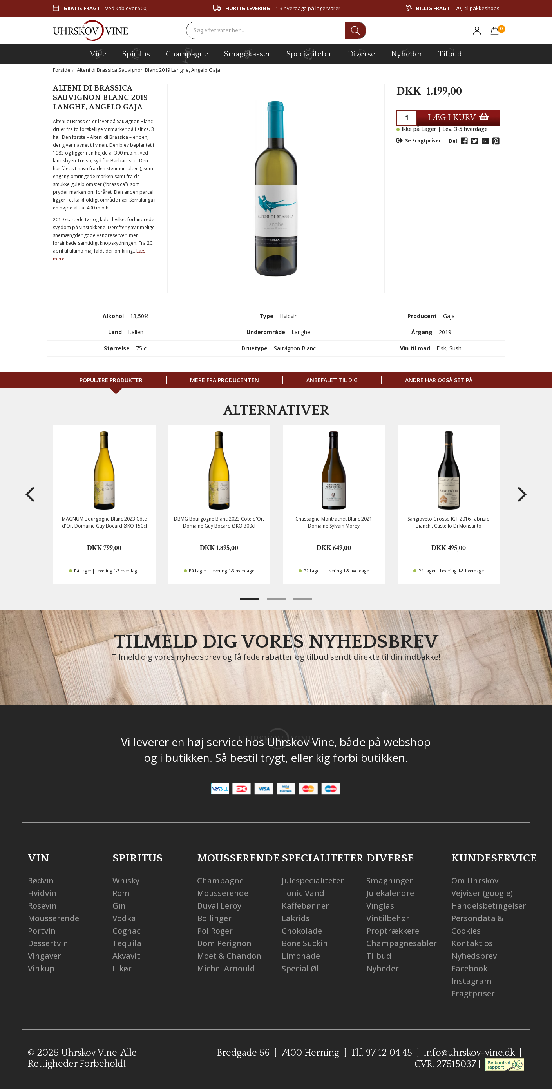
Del (453, 141)
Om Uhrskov (474, 880)
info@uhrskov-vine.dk (469, 1053)
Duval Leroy (219, 905)
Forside (62, 69)
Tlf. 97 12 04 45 (381, 1053)
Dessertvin (48, 943)
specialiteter (309, 53)
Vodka (124, 918)
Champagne (220, 880)
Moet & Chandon (229, 956)
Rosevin (42, 905)
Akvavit (126, 956)
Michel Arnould (226, 968)
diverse (361, 53)
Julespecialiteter (313, 880)
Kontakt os (472, 943)
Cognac (126, 930)
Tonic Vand (303, 893)
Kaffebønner (305, 905)
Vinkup (41, 968)
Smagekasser (247, 53)
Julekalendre (390, 893)
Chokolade (302, 930)
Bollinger (214, 918)
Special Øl (300, 968)
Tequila (126, 943)
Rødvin (41, 880)
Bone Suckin (305, 943)
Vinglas (380, 905)
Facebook (469, 968)
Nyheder (406, 52)
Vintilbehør (387, 918)
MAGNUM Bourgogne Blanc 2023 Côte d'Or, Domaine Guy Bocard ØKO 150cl (104, 522)
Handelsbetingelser (488, 905)
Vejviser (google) (482, 893)
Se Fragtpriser (418, 140)
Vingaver (44, 956)
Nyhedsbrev (474, 956)
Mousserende (53, 918)
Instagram (471, 981)
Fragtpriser (473, 993)
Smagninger (389, 880)
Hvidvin (42, 893)
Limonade (301, 956)
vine (98, 53)
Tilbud (450, 52)
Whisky (125, 880)
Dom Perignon (224, 943)
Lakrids (296, 918)
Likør (122, 968)
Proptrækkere (392, 930)
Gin (119, 905)
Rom (121, 893)
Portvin (42, 930)
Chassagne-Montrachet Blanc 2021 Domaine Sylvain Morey (333, 522)
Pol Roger (215, 930)
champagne (187, 55)
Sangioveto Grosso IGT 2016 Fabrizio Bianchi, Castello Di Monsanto (448, 522)
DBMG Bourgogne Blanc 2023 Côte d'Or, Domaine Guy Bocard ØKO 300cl (219, 522)
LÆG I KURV (458, 117)
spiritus (136, 53)
